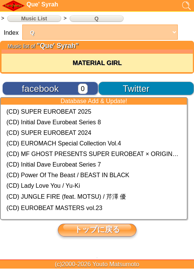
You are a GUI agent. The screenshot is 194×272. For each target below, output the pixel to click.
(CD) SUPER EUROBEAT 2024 (48, 133)
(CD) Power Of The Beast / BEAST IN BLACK (67, 175)
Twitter (136, 88)
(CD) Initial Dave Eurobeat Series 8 (53, 122)
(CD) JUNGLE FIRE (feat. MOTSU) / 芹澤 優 (66, 196)
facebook (40, 88)
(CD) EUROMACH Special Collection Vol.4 (63, 143)
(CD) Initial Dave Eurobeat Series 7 (53, 164)
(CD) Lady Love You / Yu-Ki (43, 185)
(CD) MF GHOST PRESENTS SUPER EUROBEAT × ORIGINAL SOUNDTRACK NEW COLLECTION (93, 154)
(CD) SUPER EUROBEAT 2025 (48, 111)
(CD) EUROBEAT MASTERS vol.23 (54, 208)
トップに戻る (97, 229)
